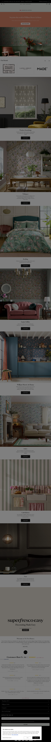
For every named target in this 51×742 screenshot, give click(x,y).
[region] (21, 733)
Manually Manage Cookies (7, 737)
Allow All (36, 737)
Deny (28, 737)
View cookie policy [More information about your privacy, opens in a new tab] (15, 734)
